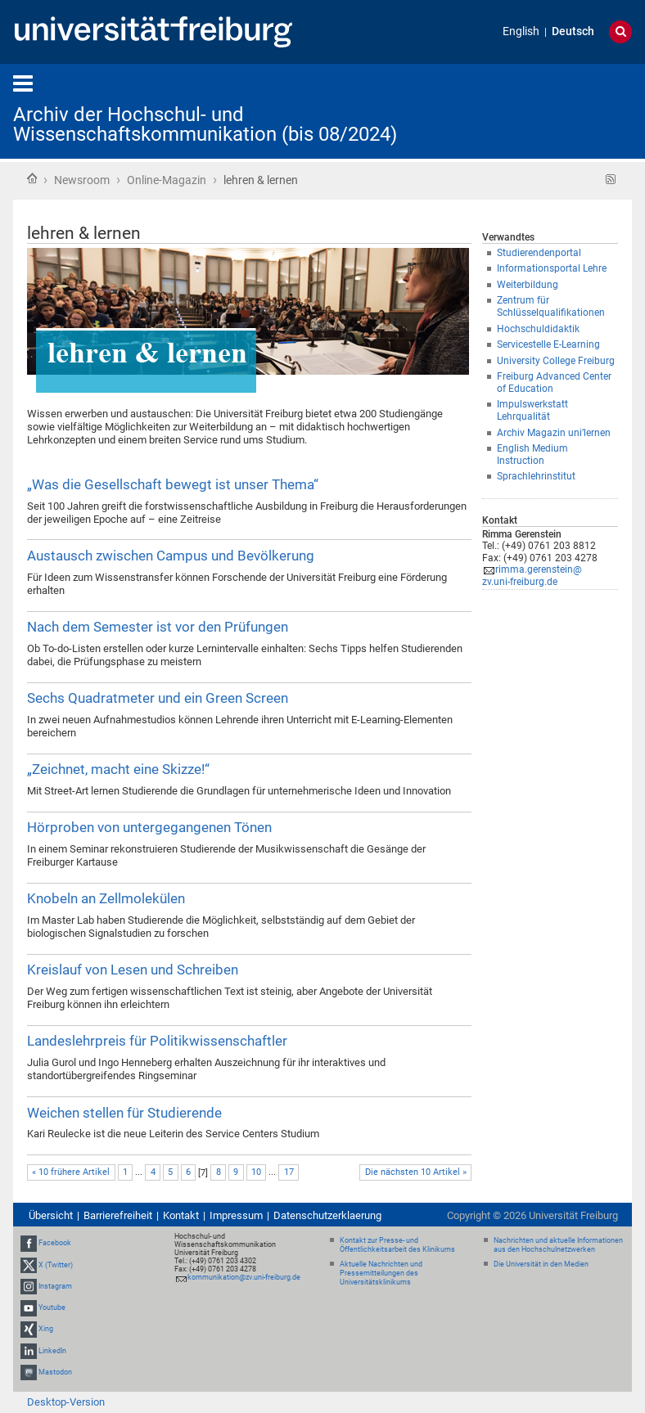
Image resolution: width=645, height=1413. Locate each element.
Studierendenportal (539, 253)
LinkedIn (52, 1351)
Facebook (54, 1244)
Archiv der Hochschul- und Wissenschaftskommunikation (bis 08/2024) (205, 124)
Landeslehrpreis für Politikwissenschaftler (157, 1041)
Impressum (236, 1215)
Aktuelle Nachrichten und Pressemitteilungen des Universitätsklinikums (381, 1273)
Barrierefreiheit (117, 1215)
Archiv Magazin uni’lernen (554, 433)
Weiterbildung (527, 284)
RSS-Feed (611, 179)
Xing (45, 1329)
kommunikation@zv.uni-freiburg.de (243, 1277)
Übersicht (51, 1215)
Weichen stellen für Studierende (124, 1113)
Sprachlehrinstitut (536, 476)
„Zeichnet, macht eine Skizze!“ (118, 769)
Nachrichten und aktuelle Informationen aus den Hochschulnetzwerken (558, 1244)
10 (256, 1172)
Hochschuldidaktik (538, 329)
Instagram (55, 1286)
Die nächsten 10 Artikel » (416, 1172)
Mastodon (55, 1372)
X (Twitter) (55, 1265)
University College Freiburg (556, 361)
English (521, 31)
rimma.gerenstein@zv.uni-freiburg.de (532, 575)
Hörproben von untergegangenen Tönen (149, 827)
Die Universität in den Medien (541, 1264)
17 (289, 1172)
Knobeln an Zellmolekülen (106, 898)
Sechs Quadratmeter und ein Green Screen (157, 698)
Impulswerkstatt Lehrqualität (532, 410)
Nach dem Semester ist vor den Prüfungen (157, 627)
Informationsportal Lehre (552, 268)
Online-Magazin (166, 180)
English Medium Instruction (532, 454)
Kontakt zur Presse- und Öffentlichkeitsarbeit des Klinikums (397, 1244)
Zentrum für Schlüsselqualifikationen (551, 306)
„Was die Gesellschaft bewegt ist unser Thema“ (172, 484)
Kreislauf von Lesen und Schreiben (132, 969)
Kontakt (181, 1215)
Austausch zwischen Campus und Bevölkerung (170, 555)
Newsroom (82, 180)
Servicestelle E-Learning (548, 344)
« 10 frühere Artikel (71, 1172)
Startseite (32, 178)
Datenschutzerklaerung (327, 1215)
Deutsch (573, 31)
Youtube (51, 1307)
